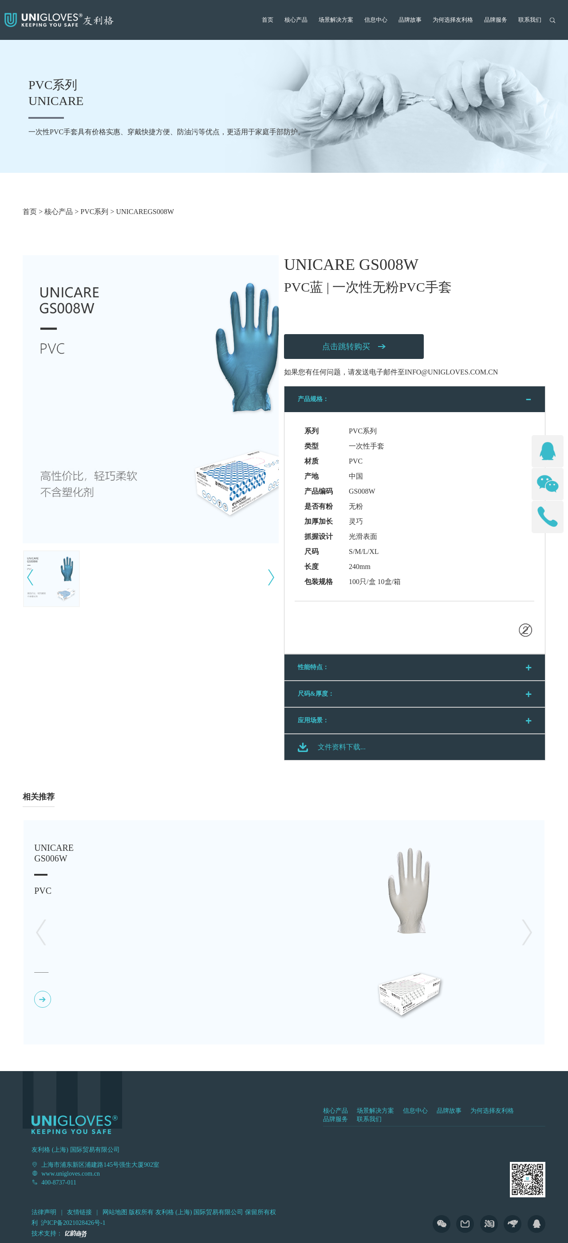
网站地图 (115, 1212)
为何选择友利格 (453, 19)
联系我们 (529, 19)
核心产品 (296, 19)
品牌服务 (495, 19)
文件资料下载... (342, 747)
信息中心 (375, 19)
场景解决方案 (336, 19)
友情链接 (79, 1212)
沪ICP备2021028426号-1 (73, 1223)
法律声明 (44, 1212)
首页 (267, 19)
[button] (527, 932)
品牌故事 (410, 19)
